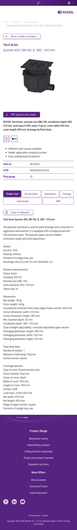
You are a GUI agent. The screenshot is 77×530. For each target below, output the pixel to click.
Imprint (45, 515)
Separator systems (38, 464)
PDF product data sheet (23, 114)
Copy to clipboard (20, 212)
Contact (38, 2)
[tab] (12, 193)
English (71, 2)
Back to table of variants (24, 36)
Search (14, 2)
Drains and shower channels (38, 457)
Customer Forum (38, 486)
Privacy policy (34, 515)
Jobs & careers (38, 479)
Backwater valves (38, 438)
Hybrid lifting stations (38, 445)
